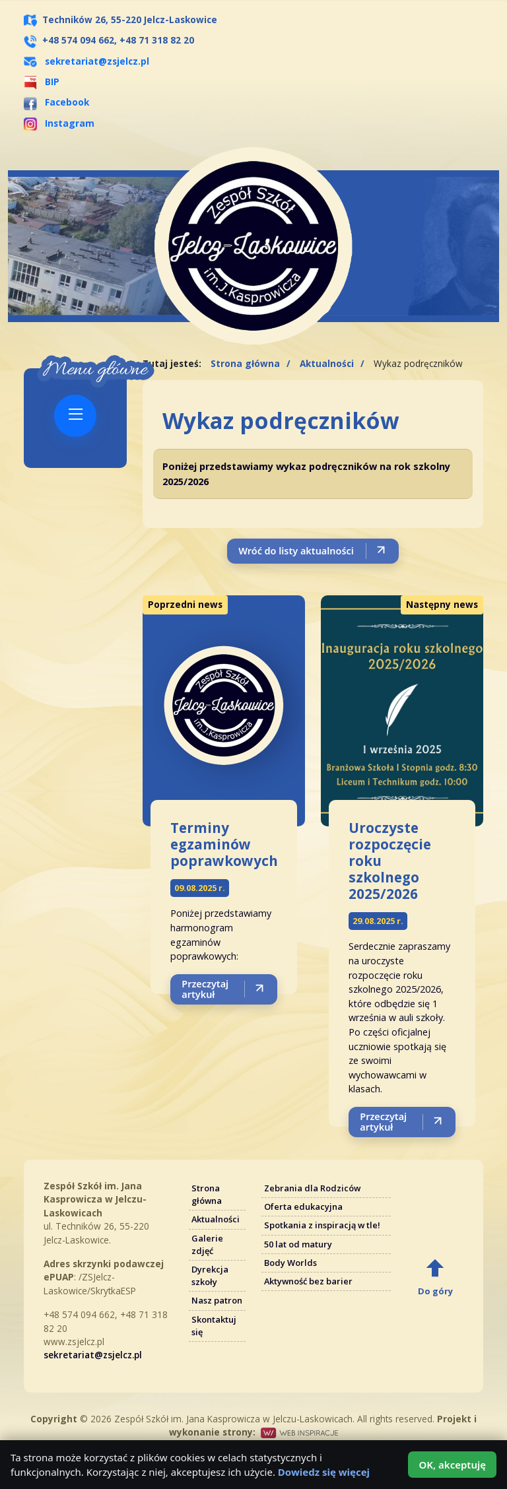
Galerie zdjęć (207, 1244)
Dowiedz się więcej (324, 1471)
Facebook (56, 102)
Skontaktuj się (213, 1325)
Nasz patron (216, 1300)
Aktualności (327, 363)
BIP (41, 81)
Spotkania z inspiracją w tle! (322, 1225)
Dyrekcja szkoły (209, 1275)
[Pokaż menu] (75, 416)
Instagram (59, 123)
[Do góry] (435, 1276)
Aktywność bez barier (308, 1281)
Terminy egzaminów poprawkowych (224, 844)
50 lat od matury (298, 1244)
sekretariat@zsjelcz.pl (97, 61)
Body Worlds (290, 1263)
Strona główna (245, 363)
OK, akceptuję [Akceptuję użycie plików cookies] (452, 1464)
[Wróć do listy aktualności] (313, 551)
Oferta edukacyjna (303, 1206)
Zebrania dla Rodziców (312, 1188)
